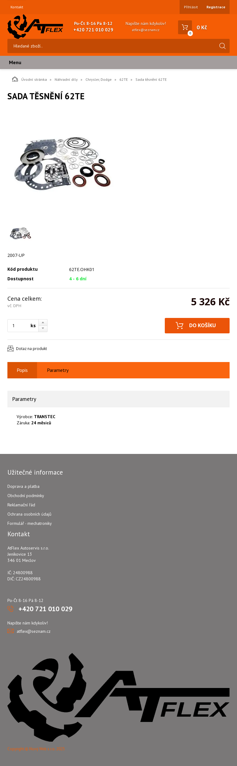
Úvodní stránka (29, 79)
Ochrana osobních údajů (29, 514)
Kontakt (16, 7)
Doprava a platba (23, 486)
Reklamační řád (21, 505)
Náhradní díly (66, 79)
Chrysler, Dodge (98, 79)
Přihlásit (191, 7)
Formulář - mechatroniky (29, 523)
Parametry (58, 370)
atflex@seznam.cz (146, 30)
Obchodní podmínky (25, 495)
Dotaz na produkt (31, 348)
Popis (22, 370)
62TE (123, 79)
